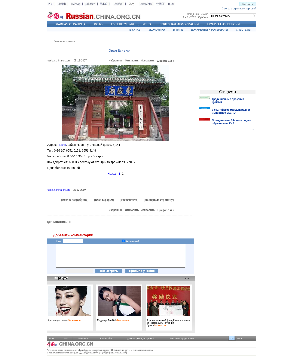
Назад (111, 173)
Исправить (148, 60)
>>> (186, 283)
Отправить (132, 60)
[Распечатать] (129, 199)
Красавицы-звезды (64, 324)
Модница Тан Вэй (113, 324)
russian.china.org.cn (58, 60)
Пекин (62, 144)
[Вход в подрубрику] (74, 199)
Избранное (115, 60)
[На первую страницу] (159, 199)
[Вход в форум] (104, 199)
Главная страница (65, 41)
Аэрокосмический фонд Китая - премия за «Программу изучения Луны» (168, 327)
